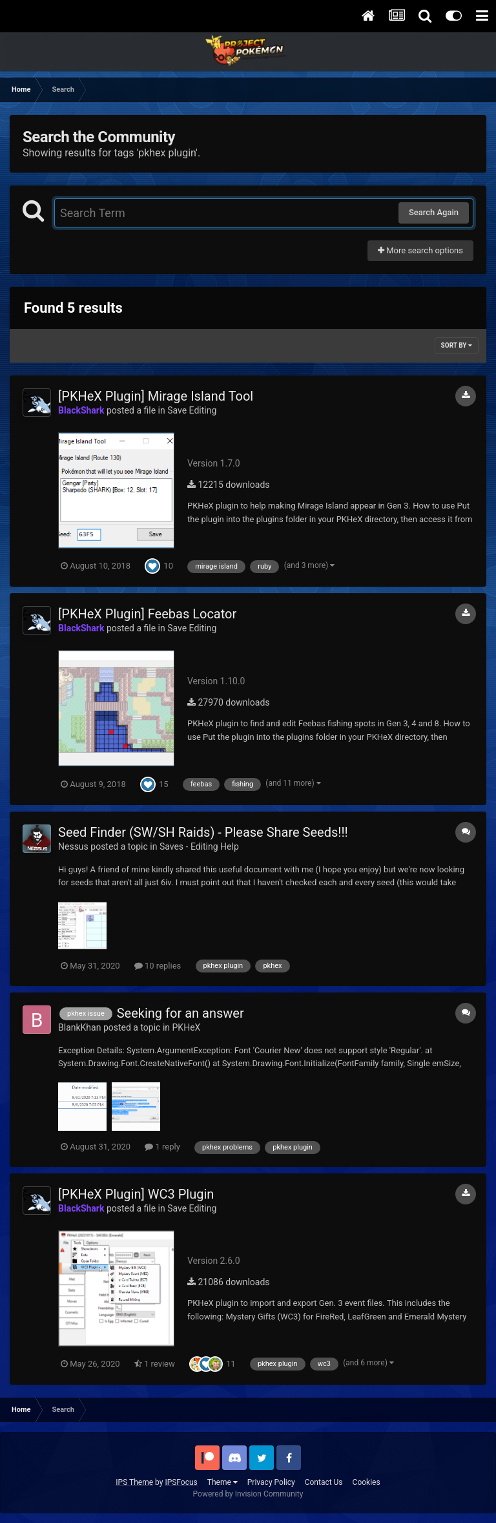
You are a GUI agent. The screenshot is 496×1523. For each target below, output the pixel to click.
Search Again (434, 212)
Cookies (366, 1482)
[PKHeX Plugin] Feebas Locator (147, 614)
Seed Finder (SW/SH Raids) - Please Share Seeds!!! (203, 832)
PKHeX (186, 1027)
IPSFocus (181, 1482)
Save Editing (191, 410)
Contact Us (324, 1482)
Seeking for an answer (180, 1013)
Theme (222, 1482)
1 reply (162, 1146)
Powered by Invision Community (248, 1493)
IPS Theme (134, 1482)
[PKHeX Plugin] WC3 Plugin (136, 1194)
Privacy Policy (271, 1482)
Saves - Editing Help (199, 846)
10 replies (157, 966)
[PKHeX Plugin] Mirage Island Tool (155, 396)
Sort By (456, 345)
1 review (154, 1364)
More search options (420, 250)
